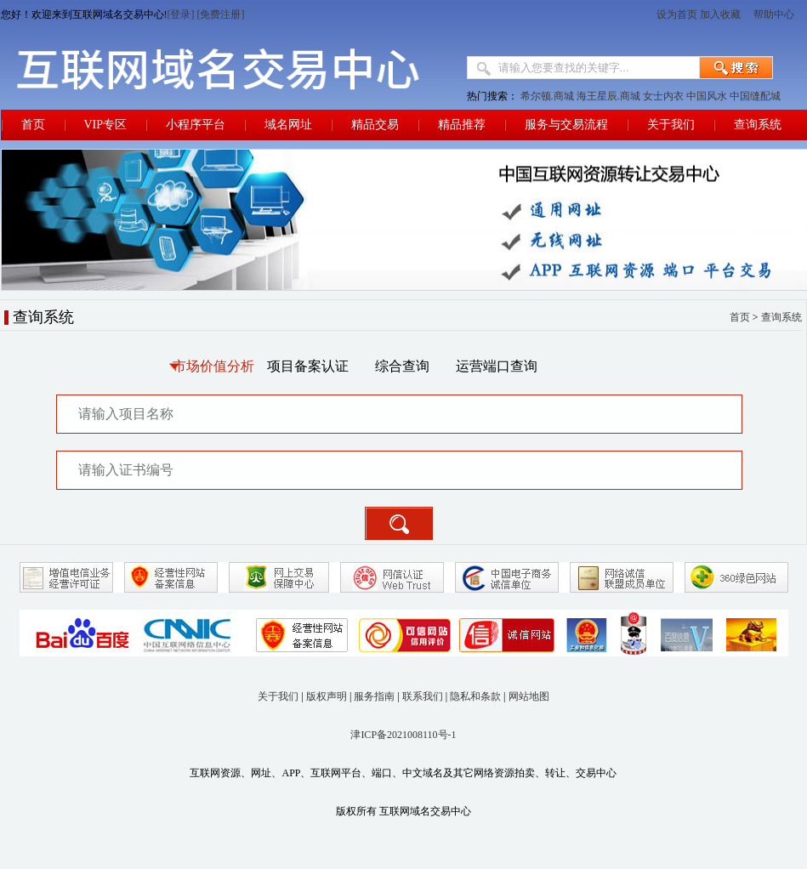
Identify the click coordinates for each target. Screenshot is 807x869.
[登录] (181, 14)
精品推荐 (462, 124)
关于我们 (671, 124)
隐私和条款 (475, 696)
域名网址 (288, 124)
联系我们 (422, 696)
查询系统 (757, 124)
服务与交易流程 (566, 124)
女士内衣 (663, 96)
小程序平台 (195, 124)
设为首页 (676, 14)
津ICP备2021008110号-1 (403, 735)
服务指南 (374, 696)
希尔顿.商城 (547, 96)
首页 (33, 124)
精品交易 (375, 124)
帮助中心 (775, 14)
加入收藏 (720, 14)
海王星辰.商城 (608, 96)
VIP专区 (106, 124)
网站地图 (529, 696)
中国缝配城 (755, 96)
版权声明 (326, 696)
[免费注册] (221, 14)
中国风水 (706, 96)
